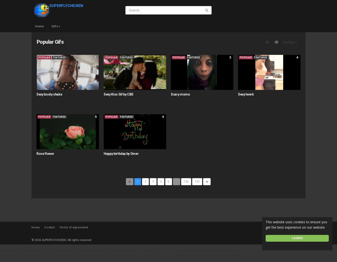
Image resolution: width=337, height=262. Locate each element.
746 (186, 181)
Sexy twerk (246, 94)
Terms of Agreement (73, 227)
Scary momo (180, 94)
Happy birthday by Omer (121, 154)
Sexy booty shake (49, 94)
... (177, 181)
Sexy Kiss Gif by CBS (118, 94)
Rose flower (45, 154)
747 (197, 181)
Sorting (290, 42)
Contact (49, 227)
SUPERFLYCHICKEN (58, 6)
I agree (297, 238)
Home (39, 26)
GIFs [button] (55, 26)
